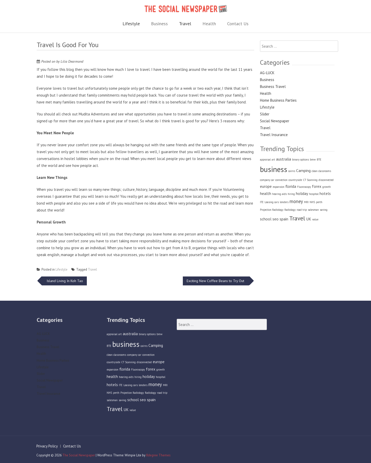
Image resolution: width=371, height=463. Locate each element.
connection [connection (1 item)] (281, 180)
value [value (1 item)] (315, 219)
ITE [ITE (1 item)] (262, 202)
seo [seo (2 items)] (275, 218)
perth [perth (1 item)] (319, 202)
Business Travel (273, 86)
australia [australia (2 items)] (283, 159)
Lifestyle (131, 24)
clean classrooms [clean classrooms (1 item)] (321, 171)
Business (159, 24)
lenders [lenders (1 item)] (284, 202)
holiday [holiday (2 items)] (302, 193)
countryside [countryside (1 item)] (295, 180)
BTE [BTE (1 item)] (319, 159)
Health (209, 24)
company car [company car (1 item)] (267, 180)
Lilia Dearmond (72, 61)
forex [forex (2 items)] (316, 186)
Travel (185, 24)
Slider (264, 114)
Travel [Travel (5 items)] (297, 218)
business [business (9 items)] (273, 169)
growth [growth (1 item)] (326, 187)
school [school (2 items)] (265, 218)
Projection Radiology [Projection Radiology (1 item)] (271, 209)
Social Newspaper (274, 120)
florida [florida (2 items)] (290, 186)
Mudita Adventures (94, 114)
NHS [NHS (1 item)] (312, 202)
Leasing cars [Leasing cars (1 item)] (272, 202)
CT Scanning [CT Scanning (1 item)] (310, 180)
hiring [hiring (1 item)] (291, 194)
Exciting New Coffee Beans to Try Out (216, 281)
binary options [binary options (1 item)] (300, 159)
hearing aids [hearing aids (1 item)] (279, 194)
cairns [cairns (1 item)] (291, 171)
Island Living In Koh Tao (64, 281)
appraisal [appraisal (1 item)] (265, 159)
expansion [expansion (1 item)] (278, 187)
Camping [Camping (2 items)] (303, 170)
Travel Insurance (274, 134)
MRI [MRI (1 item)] (306, 202)
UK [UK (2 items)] (308, 218)
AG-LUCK (267, 72)
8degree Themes (156, 455)
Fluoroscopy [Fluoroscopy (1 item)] (304, 187)
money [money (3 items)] (296, 201)
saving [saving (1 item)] (323, 209)
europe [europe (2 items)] (266, 186)
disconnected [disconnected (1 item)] (326, 180)
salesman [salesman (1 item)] (313, 209)
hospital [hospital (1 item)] (314, 194)
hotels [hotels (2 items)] (325, 193)
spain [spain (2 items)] (284, 218)
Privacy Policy (45, 446)
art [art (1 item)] (273, 159)
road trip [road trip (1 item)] (302, 209)
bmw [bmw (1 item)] (313, 159)
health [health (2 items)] (265, 193)
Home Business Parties (278, 100)
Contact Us (238, 24)
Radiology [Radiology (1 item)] (290, 209)
